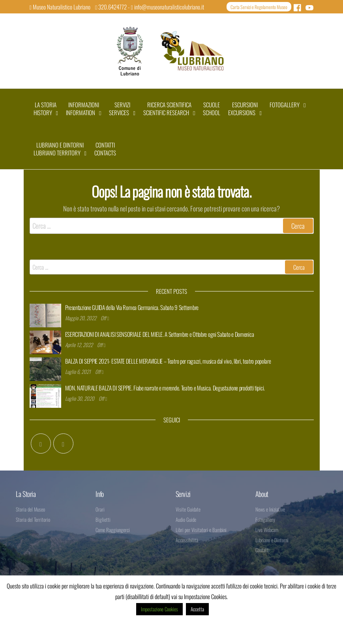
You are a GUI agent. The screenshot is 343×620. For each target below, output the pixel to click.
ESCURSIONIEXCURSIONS (243, 108)
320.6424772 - (113, 6)
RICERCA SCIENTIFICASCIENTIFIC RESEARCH (167, 108)
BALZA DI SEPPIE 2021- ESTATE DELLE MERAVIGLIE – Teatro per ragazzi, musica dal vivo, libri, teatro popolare (168, 361)
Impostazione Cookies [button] (159, 609)
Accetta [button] (197, 609)
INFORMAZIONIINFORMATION (82, 108)
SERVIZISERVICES (119, 108)
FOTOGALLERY (285, 104)
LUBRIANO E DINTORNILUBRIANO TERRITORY (59, 148)
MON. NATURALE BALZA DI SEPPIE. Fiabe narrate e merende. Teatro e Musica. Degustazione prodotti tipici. (165, 387)
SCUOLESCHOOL (211, 108)
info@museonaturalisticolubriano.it (167, 6)
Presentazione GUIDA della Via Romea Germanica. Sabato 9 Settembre (132, 307)
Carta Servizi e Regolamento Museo (259, 7)
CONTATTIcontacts (105, 148)
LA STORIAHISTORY (45, 108)
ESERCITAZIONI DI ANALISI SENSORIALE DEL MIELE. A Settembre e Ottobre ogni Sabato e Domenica (159, 334)
